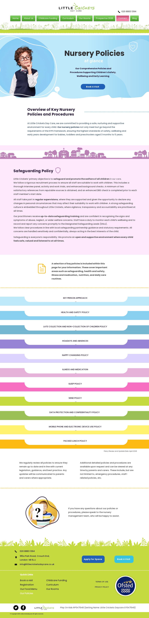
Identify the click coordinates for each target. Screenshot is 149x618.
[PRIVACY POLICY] (101, 587)
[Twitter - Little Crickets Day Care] (15, 607)
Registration (27, 584)
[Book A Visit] (93, 86)
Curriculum (52, 584)
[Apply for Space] (93, 559)
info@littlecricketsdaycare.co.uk (37, 564)
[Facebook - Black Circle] (23, 607)
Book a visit (26, 580)
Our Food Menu (28, 589)
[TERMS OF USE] (101, 581)
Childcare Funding (56, 580)
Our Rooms (52, 589)
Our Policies (26, 593)
